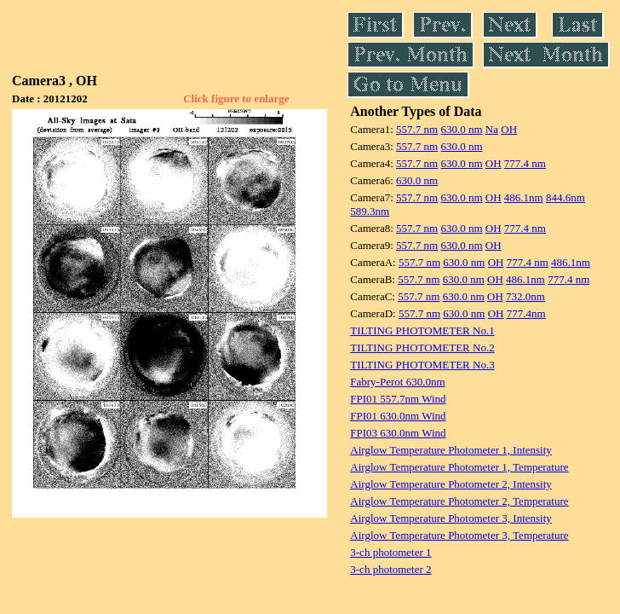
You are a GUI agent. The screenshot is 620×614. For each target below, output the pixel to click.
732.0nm (525, 296)
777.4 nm (525, 163)
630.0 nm (461, 129)
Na (491, 129)
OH (509, 129)
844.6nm (565, 197)
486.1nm (523, 197)
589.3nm (369, 211)
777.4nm (526, 313)
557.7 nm (417, 129)
